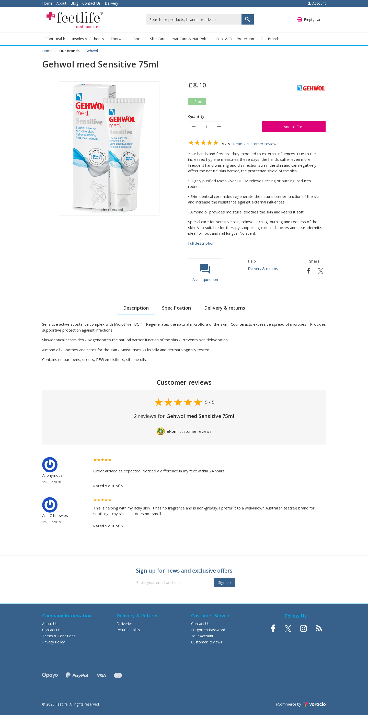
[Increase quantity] (218, 126)
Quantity (196, 116)
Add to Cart (294, 126)
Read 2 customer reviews (256, 143)
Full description (201, 243)
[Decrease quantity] (193, 126)
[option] (109, 148)
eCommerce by (301, 704)
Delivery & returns (263, 268)
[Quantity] (206, 126)
